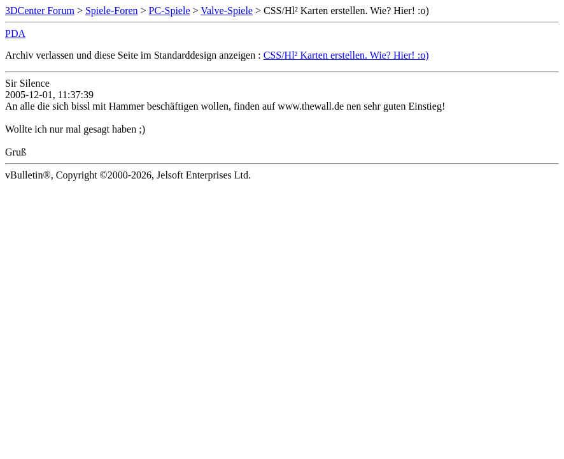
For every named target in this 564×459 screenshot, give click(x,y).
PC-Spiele (169, 10)
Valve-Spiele (227, 10)
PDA (15, 33)
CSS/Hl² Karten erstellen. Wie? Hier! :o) (346, 55)
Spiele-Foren (111, 10)
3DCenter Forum (39, 10)
